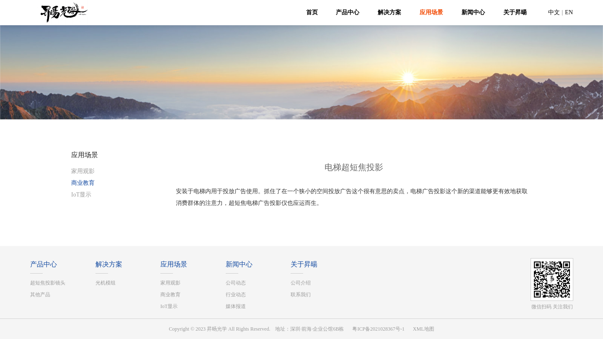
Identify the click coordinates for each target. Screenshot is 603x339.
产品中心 (347, 12)
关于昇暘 (515, 12)
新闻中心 (473, 12)
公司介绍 (301, 283)
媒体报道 (236, 306)
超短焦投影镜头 (47, 283)
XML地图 (423, 329)
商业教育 (83, 183)
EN (569, 12)
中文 (554, 12)
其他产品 (40, 295)
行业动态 (236, 295)
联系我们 (301, 295)
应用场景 (431, 12)
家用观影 (83, 171)
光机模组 (105, 283)
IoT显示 (81, 194)
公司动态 (236, 283)
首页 (312, 12)
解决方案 (389, 12)
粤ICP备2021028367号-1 (378, 329)
